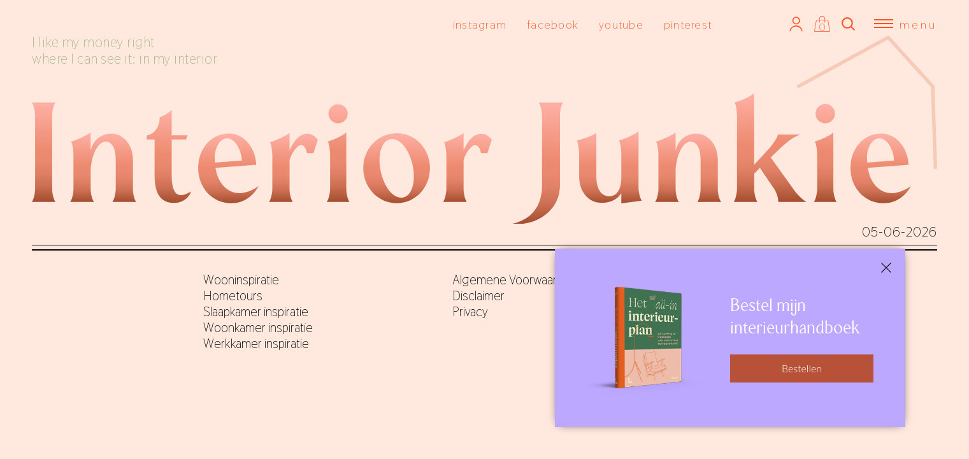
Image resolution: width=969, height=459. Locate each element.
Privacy (470, 311)
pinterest (688, 24)
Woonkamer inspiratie (258, 327)
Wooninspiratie (241, 280)
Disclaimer (478, 296)
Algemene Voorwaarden (514, 280)
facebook (552, 24)
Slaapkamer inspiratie (255, 311)
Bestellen (802, 368)
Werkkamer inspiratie (256, 343)
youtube (621, 24)
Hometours (232, 296)
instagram (479, 24)
